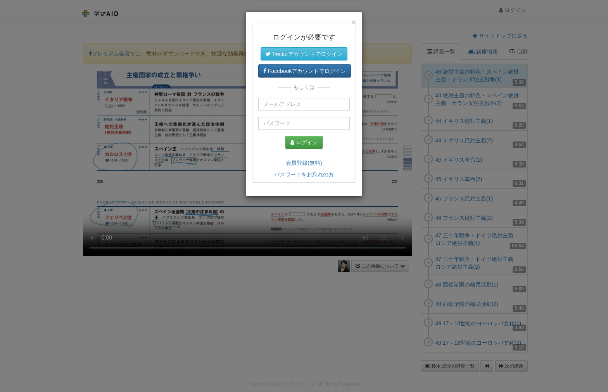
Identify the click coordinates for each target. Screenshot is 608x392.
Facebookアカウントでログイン (304, 71)
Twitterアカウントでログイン (304, 54)
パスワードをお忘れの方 (304, 174)
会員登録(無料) (304, 163)
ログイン (304, 142)
